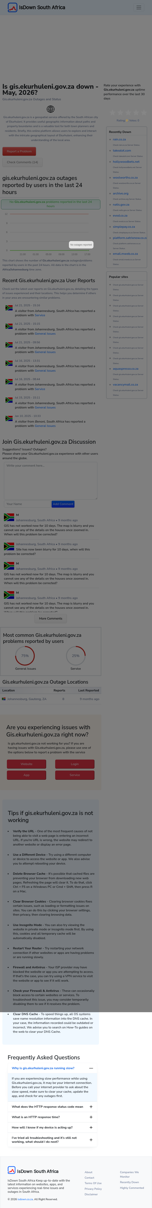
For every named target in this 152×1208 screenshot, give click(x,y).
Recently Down (129, 1182)
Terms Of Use (93, 1183)
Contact (89, 1178)
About (88, 1172)
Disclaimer (91, 1194)
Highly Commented (132, 1188)
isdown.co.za (25, 1199)
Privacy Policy (93, 1189)
